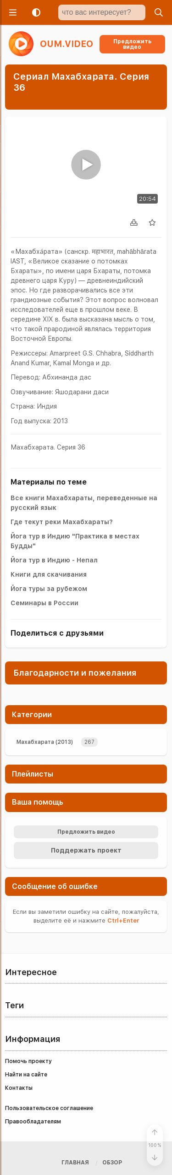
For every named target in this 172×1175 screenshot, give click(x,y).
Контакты (19, 1088)
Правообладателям (33, 1121)
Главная (75, 1162)
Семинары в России (44, 603)
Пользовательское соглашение (49, 1108)
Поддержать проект (86, 850)
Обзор (112, 1162)
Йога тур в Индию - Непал (54, 560)
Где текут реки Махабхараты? (62, 522)
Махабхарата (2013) (45, 742)
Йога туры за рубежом (49, 588)
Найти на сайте (26, 1074)
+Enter (123, 920)
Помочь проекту (28, 1061)
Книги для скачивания (49, 574)
